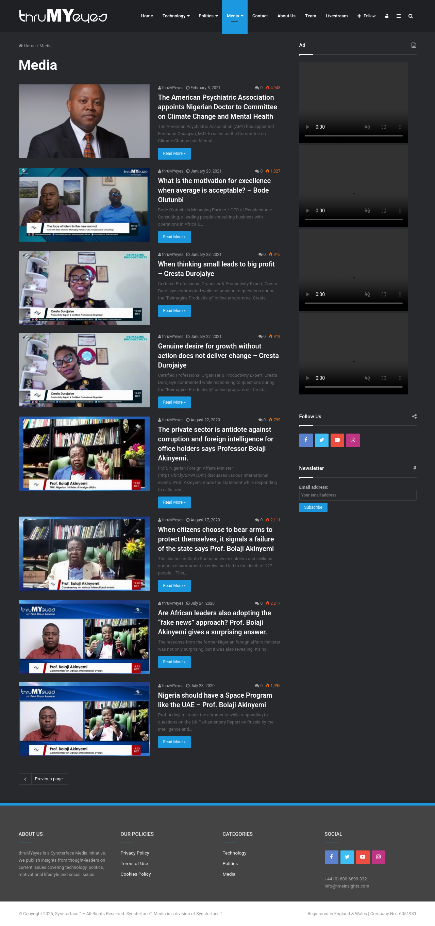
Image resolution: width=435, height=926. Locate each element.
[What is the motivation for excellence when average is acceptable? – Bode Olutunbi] (84, 205)
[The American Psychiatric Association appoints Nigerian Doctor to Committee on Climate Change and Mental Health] (84, 121)
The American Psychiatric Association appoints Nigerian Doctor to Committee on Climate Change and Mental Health (217, 106)
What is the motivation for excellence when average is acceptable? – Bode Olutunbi (214, 190)
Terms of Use (134, 863)
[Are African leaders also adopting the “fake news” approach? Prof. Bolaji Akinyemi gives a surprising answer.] (84, 637)
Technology (174, 15)
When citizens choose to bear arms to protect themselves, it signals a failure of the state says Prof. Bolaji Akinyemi (216, 539)
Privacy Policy (135, 853)
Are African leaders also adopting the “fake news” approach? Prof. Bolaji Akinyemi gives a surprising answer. (214, 622)
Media (233, 15)
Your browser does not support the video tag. (353, 102)
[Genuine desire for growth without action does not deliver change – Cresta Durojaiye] (84, 370)
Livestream (337, 15)
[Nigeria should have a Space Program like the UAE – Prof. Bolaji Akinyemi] (84, 719)
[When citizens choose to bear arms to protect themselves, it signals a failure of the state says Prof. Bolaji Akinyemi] (84, 553)
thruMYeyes (171, 87)
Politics (206, 15)
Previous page (43, 779)
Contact (260, 15)
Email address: (358, 493)
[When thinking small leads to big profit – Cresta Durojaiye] (84, 288)
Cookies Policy (136, 874)
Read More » (174, 153)
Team (310, 15)
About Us (287, 15)
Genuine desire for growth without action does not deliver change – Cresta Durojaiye (218, 355)
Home (147, 15)
